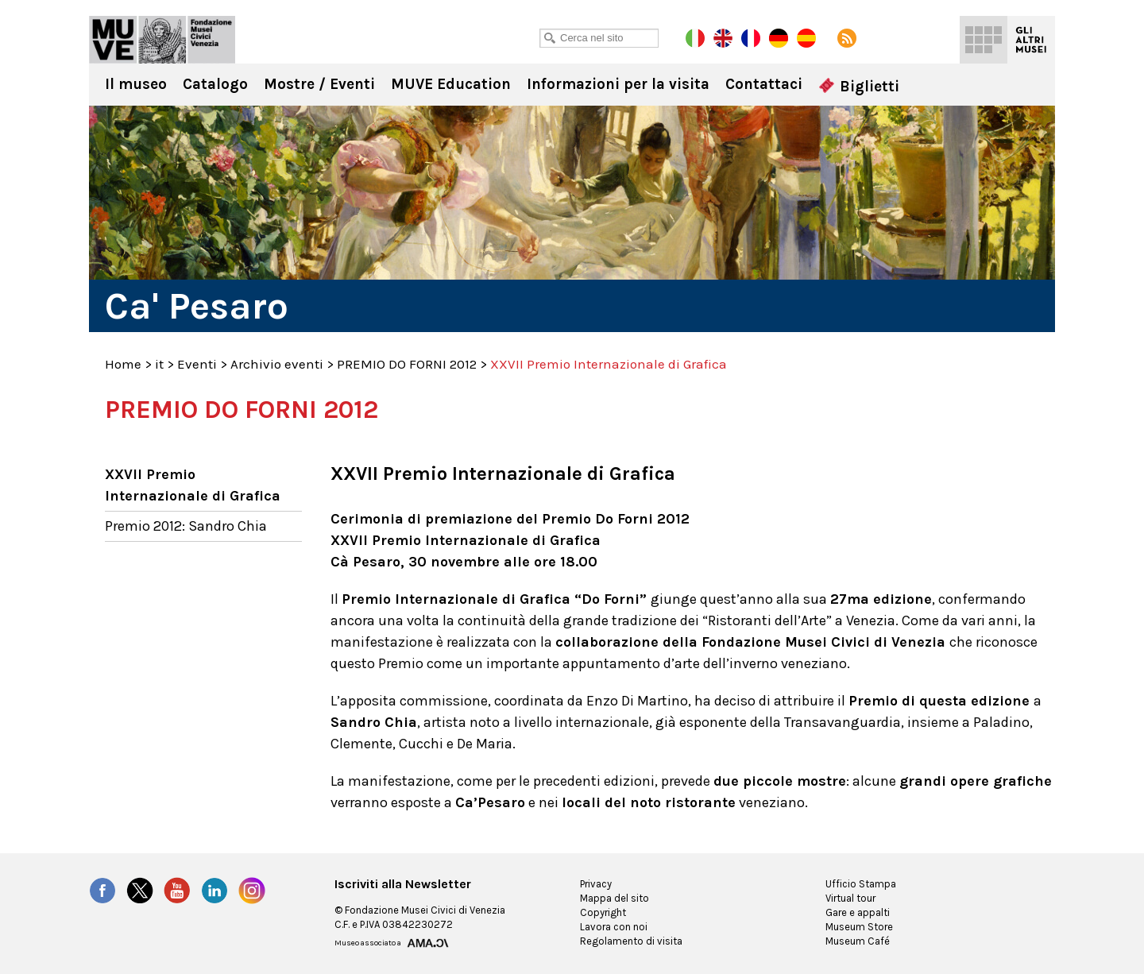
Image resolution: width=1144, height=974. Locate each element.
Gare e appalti (857, 912)
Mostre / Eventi (319, 84)
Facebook (102, 890)
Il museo (136, 84)
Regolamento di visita (631, 941)
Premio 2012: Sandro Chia (186, 526)
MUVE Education (451, 84)
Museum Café (857, 941)
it (159, 364)
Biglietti (859, 86)
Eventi (197, 364)
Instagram (251, 890)
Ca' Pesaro (162, 40)
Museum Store (859, 927)
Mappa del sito (614, 898)
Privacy (596, 884)
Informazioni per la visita (618, 84)
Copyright (603, 912)
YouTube (177, 890)
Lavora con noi (613, 927)
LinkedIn (214, 890)
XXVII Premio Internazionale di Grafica (192, 485)
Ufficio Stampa (860, 884)
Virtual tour (850, 898)
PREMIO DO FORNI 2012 (407, 364)
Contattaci (763, 84)
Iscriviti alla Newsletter (402, 884)
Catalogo (215, 84)
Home (123, 364)
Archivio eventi (276, 364)
